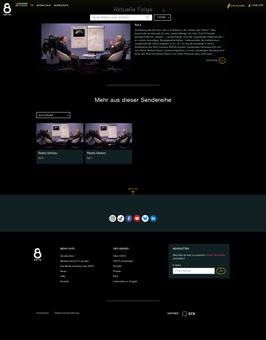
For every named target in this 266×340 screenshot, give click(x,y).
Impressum (42, 313)
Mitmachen (45, 5)
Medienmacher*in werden (74, 261)
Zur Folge (216, 60)
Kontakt (117, 266)
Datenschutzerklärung (66, 313)
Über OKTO (119, 256)
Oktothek (22, 5)
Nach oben (133, 191)
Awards (64, 281)
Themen (163, 17)
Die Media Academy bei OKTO (77, 266)
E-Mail (177, 265)
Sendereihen (67, 256)
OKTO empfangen (123, 261)
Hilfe (62, 276)
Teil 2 (41, 158)
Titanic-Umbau (47, 153)
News (63, 271)
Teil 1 (90, 158)
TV (33, 5)
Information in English (125, 281)
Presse (117, 271)
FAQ (115, 276)
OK (221, 271)
